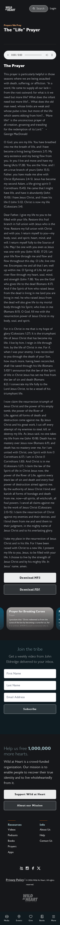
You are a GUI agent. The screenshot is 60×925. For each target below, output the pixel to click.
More (53, 918)
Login (53, 8)
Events (19, 918)
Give (31, 918)
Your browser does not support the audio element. (30, 55)
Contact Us (46, 840)
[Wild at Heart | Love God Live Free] (14, 8)
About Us (45, 829)
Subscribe (29, 709)
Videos (12, 829)
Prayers (12, 846)
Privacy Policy (15, 880)
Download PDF (30, 589)
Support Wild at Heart (30, 794)
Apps (11, 852)
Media (6, 918)
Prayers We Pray (12, 25)
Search (39, 8)
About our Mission (30, 805)
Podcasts (13, 835)
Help (42, 835)
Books (42, 918)
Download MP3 (30, 577)
